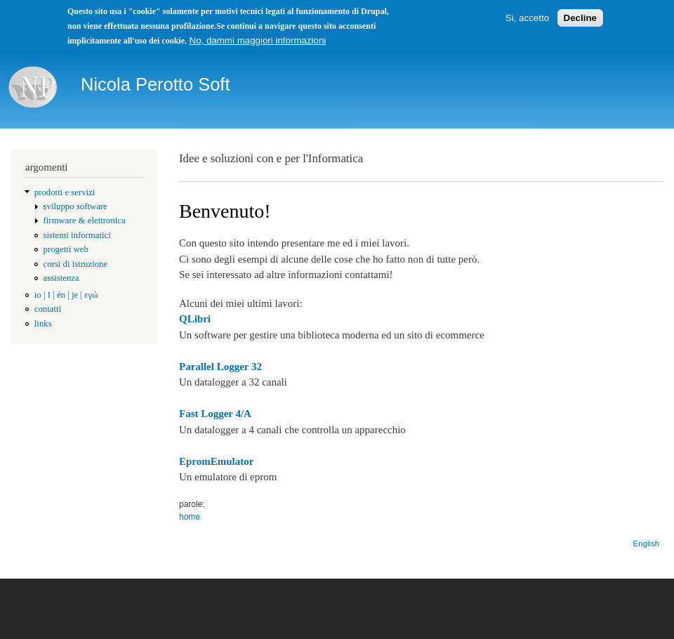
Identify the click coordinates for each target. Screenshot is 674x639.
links (43, 324)
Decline (580, 18)
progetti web (66, 249)
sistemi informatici (77, 235)
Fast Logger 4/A (215, 413)
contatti (47, 309)
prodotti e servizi (64, 192)
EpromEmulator (216, 461)
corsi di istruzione (76, 264)
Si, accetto (527, 18)
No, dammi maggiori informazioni (258, 40)
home (189, 517)
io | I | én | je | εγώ (66, 295)
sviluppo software (75, 206)
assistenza (61, 278)
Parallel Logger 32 (220, 366)
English (646, 543)
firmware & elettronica (85, 220)
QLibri (195, 318)
